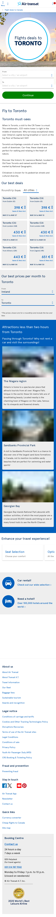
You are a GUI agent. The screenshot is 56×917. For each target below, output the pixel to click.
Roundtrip (7, 190)
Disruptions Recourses (13, 726)
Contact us (7, 803)
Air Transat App (9, 793)
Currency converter (11, 817)
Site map (6, 827)
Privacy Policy (8, 747)
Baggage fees (8, 692)
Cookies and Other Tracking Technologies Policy (25, 721)
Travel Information (11, 682)
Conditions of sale (10, 742)
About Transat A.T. (10, 677)
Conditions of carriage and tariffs (18, 716)
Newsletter (7, 798)
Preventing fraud (10, 771)
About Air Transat (10, 672)
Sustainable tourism (11, 697)
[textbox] (28, 74)
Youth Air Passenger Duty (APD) (16, 752)
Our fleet (6, 687)
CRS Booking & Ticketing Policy (17, 757)
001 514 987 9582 (13, 866)
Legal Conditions (10, 737)
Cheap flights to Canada (13, 822)
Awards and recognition (13, 702)
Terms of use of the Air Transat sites (19, 731)
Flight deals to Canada (14, 10)
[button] (28, 95)
